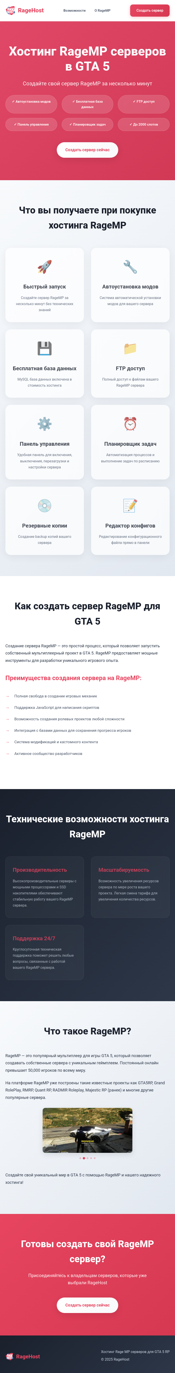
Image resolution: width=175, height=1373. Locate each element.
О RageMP (102, 11)
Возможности (74, 11)
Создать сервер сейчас (87, 149)
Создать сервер (149, 10)
